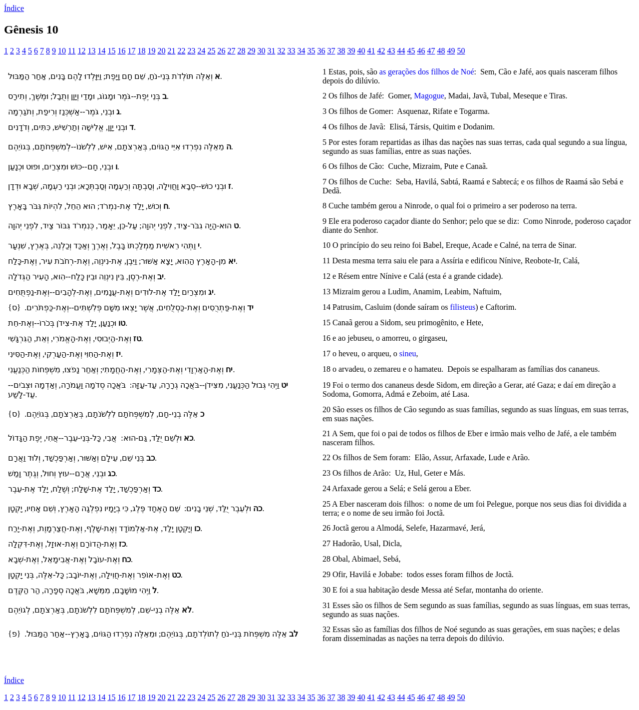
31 (271, 50)
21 (171, 50)
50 (461, 50)
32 (281, 50)
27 (231, 50)
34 (301, 50)
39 (351, 50)
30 (261, 50)
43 (391, 50)
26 (221, 50)
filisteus (463, 307)
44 (401, 50)
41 (371, 50)
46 (421, 50)
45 (411, 50)
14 (101, 50)
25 (211, 50)
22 (181, 50)
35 (311, 50)
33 (291, 50)
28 (241, 50)
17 (131, 50)
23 (191, 50)
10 (62, 50)
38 (341, 50)
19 (151, 50)
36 (321, 50)
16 (121, 50)
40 (361, 50)
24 (201, 50)
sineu (407, 353)
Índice (14, 8)
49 (451, 50)
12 (81, 50)
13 (91, 50)
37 (331, 50)
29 (251, 50)
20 (161, 50)
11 (71, 50)
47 (431, 50)
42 (381, 50)
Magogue (429, 95)
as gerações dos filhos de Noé (426, 71)
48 (441, 50)
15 (111, 50)
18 (141, 50)
